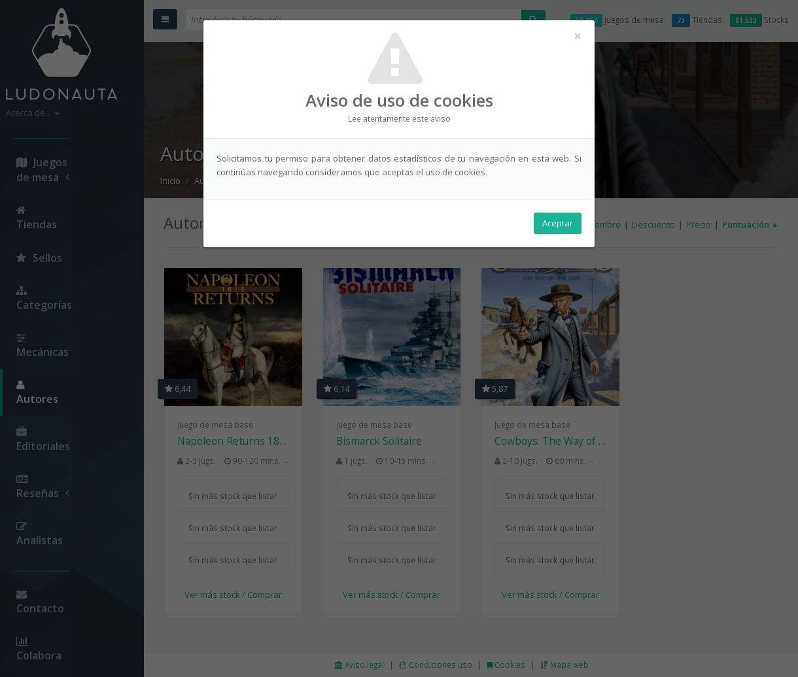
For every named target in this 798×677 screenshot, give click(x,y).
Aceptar (557, 223)
